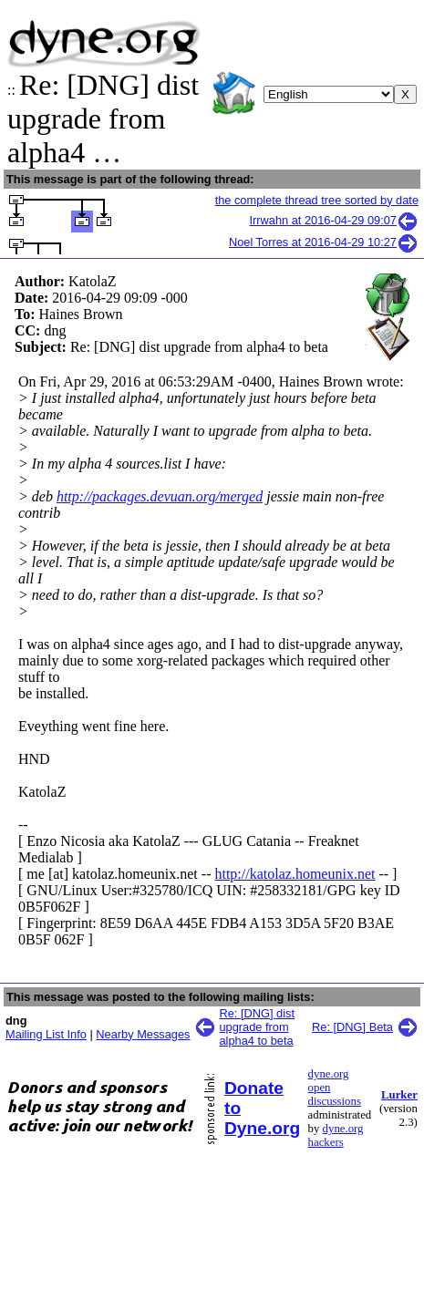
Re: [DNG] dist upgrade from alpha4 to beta (257, 1026)
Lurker (399, 1094)
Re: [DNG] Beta (352, 1027)
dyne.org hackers (336, 1135)
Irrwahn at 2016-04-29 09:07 (334, 220)
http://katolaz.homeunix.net (294, 874)
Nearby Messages (143, 1034)
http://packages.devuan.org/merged (160, 496)
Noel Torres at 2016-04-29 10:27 (324, 242)
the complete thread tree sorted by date (317, 200)
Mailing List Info (46, 1034)
